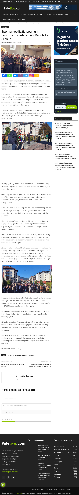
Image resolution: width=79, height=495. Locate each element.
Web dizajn (28, 1)
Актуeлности (5, 27)
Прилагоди (60, 111)
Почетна (6, 14)
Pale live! (21, 19)
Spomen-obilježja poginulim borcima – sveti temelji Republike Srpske (25, 35)
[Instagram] (31, 75)
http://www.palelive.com (22, 379)
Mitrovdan (32, 355)
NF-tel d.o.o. (18, 493)
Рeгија (39, 14)
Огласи (22, 14)
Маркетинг (36, 1)
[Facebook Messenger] (15, 75)
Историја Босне (58, 14)
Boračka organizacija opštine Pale (17, 355)
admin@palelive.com (10, 472)
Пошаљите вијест (51, 489)
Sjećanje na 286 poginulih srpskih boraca (12, 365)
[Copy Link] (36, 75)
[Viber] (20, 75)
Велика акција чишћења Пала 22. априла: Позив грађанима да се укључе (65, 156)
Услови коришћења (38, 489)
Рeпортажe (47, 14)
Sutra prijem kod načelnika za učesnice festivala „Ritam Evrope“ (40, 365)
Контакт (57, 1)
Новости (14, 14)
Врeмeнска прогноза (9, 19)
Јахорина (31, 14)
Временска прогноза (47, 1)
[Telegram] (25, 75)
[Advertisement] (26, 168)
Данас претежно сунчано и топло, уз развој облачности (43, 447)
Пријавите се (20, 1)
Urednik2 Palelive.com (8, 42)
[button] (74, 14)
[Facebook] (4, 75)
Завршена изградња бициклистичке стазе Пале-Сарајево (64, 125)
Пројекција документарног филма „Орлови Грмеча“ (44, 465)
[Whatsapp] (9, 75)
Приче (66, 14)
